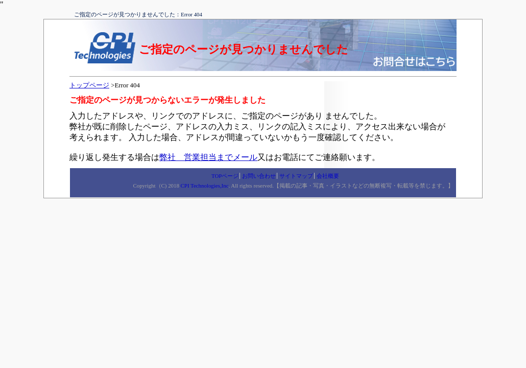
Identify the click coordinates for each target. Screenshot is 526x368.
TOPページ (224, 176)
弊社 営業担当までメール (208, 157)
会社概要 (328, 176)
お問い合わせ (259, 176)
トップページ (89, 85)
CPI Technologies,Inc (205, 185)
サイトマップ (296, 176)
